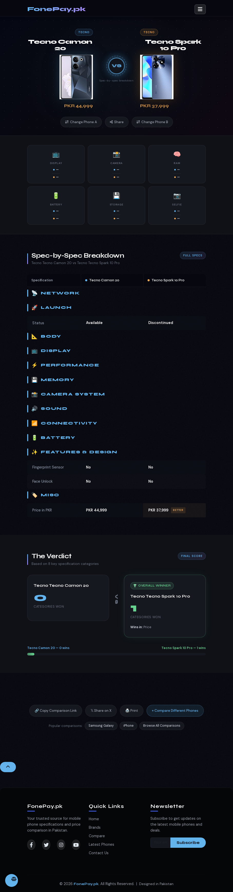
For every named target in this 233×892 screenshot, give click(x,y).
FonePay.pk (56, 9)
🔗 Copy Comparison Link (56, 715)
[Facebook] (31, 845)
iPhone (128, 730)
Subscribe (188, 842)
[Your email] (160, 842)
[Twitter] (46, 845)
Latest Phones (101, 844)
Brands (95, 827)
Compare (97, 836)
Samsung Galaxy (101, 730)
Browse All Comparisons (161, 730)
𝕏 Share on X (101, 715)
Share (117, 122)
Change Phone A (81, 122)
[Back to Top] (8, 767)
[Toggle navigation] (200, 9)
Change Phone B (152, 122)
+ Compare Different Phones (175, 715)
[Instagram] (61, 845)
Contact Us (99, 853)
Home (94, 819)
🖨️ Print (131, 715)
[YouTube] (76, 845)
